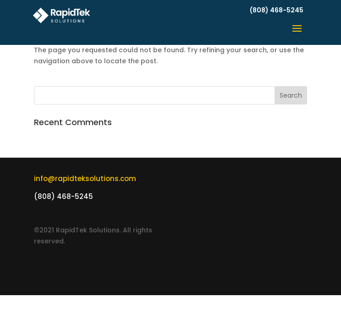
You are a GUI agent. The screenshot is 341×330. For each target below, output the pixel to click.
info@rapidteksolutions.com (85, 178)
